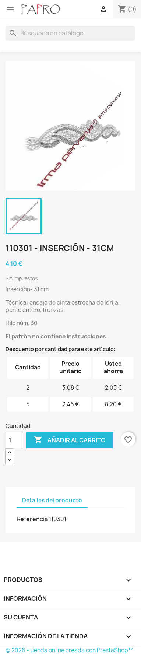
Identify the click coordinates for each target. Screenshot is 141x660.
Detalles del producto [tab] (52, 500)
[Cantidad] (14, 440)
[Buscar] (70, 33)
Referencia (32, 519)
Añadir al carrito (70, 440)
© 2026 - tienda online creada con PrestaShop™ (69, 650)
